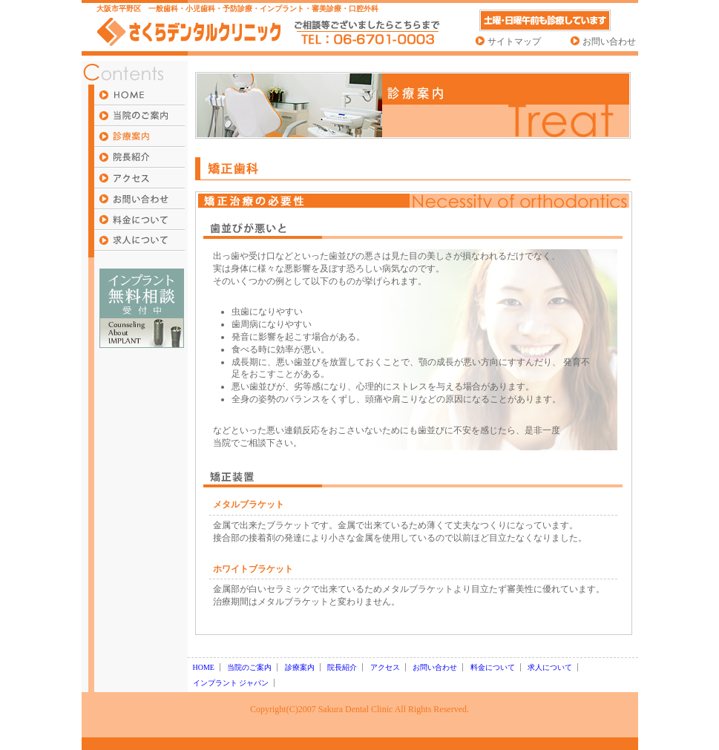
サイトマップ (514, 41)
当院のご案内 (249, 667)
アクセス (385, 667)
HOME (203, 667)
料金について (492, 667)
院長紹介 (342, 667)
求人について (550, 667)
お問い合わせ (609, 41)
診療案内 (300, 667)
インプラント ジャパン (231, 683)
